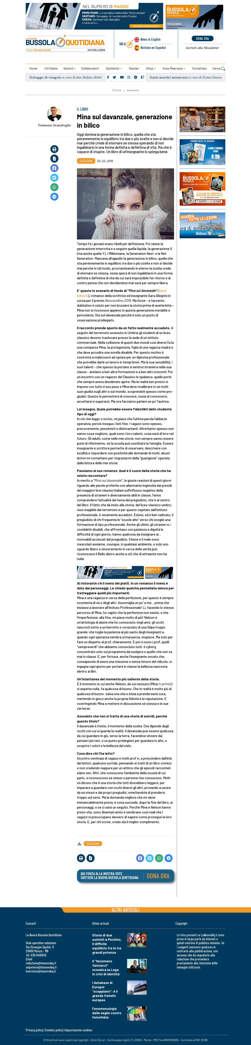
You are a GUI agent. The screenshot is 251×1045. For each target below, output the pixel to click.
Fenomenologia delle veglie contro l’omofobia (106, 1012)
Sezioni (68, 68)
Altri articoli (126, 910)
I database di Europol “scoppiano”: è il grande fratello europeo (105, 991)
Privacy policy (34, 1030)
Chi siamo (51, 68)
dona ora (202, 38)
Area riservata (173, 68)
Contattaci (199, 68)
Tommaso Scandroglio (54, 125)
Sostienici (112, 68)
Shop (149, 68)
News (150, 39)
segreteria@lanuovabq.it (41, 967)
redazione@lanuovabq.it (41, 963)
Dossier (134, 68)
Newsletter (202, 48)
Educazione (133, 90)
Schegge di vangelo (45, 77)
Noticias (153, 47)
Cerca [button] (219, 68)
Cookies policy (54, 1030)
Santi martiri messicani (169, 77)
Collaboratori (90, 68)
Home (33, 68)
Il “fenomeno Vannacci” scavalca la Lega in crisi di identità (106, 967)
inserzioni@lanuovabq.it (41, 971)
